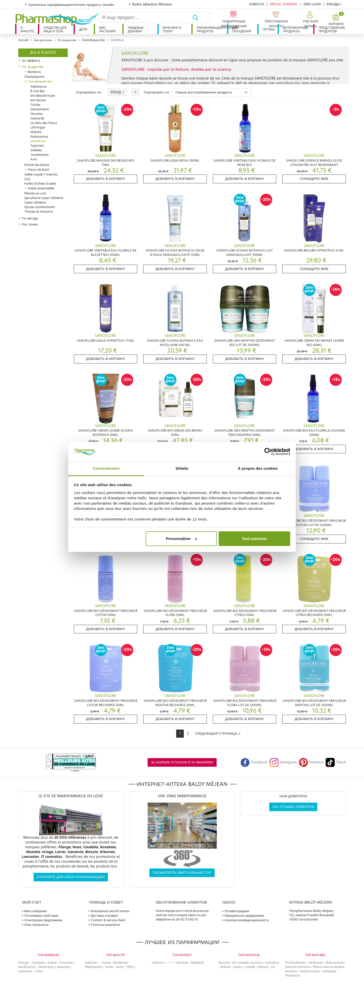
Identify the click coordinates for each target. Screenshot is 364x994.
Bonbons (34, 72)
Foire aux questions (105, 925)
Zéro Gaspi (312, 4)
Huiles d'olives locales (40, 183)
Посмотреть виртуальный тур (182, 872)
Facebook (254, 762)
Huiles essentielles (41, 188)
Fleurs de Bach (38, 169)
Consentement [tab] (106, 468)
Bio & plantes (43, 52)
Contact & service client (108, 920)
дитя (83, 29)
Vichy (39, 971)
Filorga (23, 962)
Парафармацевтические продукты (212, 29)
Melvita (35, 132)
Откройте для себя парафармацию (71, 877)
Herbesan (315, 962)
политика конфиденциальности (246, 920)
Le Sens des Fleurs (43, 123)
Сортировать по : (89, 92)
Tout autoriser (254, 538)
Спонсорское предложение (43, 920)
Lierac (237, 967)
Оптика (269, 29)
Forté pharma (295, 962)
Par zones (30, 224)
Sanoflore (37, 141)
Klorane (182, 962)
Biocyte (223, 962)
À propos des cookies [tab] (258, 468)
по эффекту (31, 60)
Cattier (35, 105)
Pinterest (311, 762)
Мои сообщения (35, 911)
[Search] (145, 17)
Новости (256, 4)
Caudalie (38, 962)
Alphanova (38, 86)
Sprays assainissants (39, 207)
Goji (27, 179)
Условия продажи (236, 911)
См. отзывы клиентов (293, 806)
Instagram (283, 762)
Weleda (36, 150)
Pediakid (197, 962)
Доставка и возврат (104, 915)
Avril (33, 159)
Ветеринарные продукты (295, 29)
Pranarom (292, 975)
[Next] (217, 734)
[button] (310, 20)
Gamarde (37, 118)
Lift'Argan (37, 127)
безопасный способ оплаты (110, 911)
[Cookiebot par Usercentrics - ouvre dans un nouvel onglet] (268, 452)
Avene (52, 962)
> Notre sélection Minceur (150, 4)
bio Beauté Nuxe (42, 95)
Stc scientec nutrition (247, 962)
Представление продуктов (331, 29)
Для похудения (241, 29)
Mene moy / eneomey (54, 967)
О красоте (27, 29)
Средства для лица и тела (54, 29)
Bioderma (120, 962)
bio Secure (38, 100)
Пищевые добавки (136, 29)
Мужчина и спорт (172, 29)
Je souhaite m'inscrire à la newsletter (182, 762)
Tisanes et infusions (38, 211)
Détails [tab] (182, 468)
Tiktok (336, 762)
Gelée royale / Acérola (40, 174)
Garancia (66, 962)
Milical (225, 967)
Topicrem (37, 145)
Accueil (23, 40)
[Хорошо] (201, 17)
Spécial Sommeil (284, 4)
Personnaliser (181, 538)
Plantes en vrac (35, 193)
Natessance (39, 136)
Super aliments (35, 202)
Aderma (91, 962)
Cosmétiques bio (93, 40)
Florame (36, 114)
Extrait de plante (36, 165)
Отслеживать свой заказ (41, 915)
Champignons (34, 76)
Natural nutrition (297, 967)
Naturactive (334, 962)
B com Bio (37, 91)
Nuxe (109, 967)
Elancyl (263, 967)
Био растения (107, 29)
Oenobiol (272, 962)
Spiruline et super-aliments (43, 198)
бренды (333, 4)
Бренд (116, 92)
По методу (30, 218)
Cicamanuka (39, 155)
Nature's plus (310, 971)
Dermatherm (39, 109)
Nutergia (329, 971)
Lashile (250, 967)
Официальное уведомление (244, 915)
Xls (273, 967)
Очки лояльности (36, 925)
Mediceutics (27, 967)
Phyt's (130, 967)
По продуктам (67, 40)
